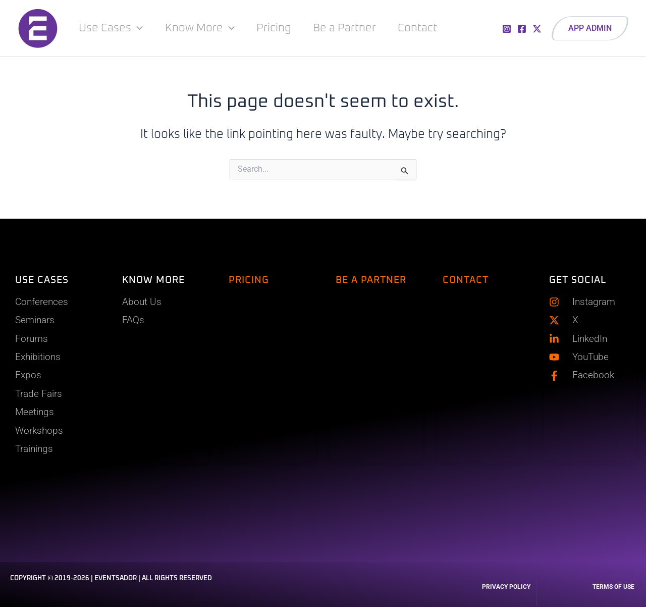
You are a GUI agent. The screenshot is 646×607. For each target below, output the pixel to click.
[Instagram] (506, 28)
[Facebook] (521, 28)
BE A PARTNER (371, 278)
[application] (137, 28)
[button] (590, 28)
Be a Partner (346, 28)
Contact (419, 28)
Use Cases (111, 28)
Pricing (274, 28)
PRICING (249, 278)
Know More (200, 28)
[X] (537, 28)
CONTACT (466, 278)
